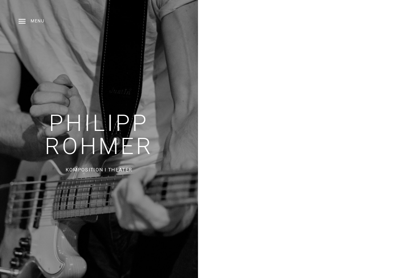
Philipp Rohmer (99, 134)
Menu (37, 21)
